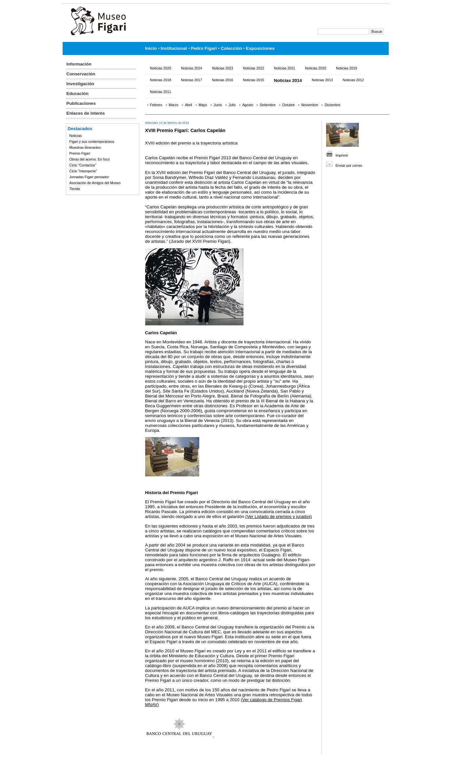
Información (79, 64)
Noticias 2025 (160, 68)
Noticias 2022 (253, 68)
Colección (231, 48)
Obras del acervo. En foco (89, 159)
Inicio (151, 48)
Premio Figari (79, 153)
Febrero (156, 105)
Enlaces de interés (86, 113)
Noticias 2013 (322, 80)
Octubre (288, 105)
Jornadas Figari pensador (89, 177)
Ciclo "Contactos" (82, 165)
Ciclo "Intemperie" (83, 171)
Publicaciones (81, 103)
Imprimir (342, 155)
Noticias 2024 (191, 68)
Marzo (174, 105)
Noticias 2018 (160, 80)
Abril (188, 105)
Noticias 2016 (222, 80)
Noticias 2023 (222, 68)
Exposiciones (260, 48)
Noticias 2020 (315, 68)
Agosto (247, 105)
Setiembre (268, 105)
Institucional (174, 48)
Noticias (75, 136)
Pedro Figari (204, 48)
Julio (232, 105)
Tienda (74, 189)
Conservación (81, 73)
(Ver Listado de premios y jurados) (278, 516)
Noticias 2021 (284, 68)
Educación (77, 93)
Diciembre (332, 105)
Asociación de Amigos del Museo (95, 183)
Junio (218, 105)
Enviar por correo (349, 165)
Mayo (203, 105)
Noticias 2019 (346, 68)
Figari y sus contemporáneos (91, 142)
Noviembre (309, 105)
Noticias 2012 (353, 80)
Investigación (80, 83)
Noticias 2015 (253, 80)
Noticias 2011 (160, 92)
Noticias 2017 (191, 80)
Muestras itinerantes (85, 147)
